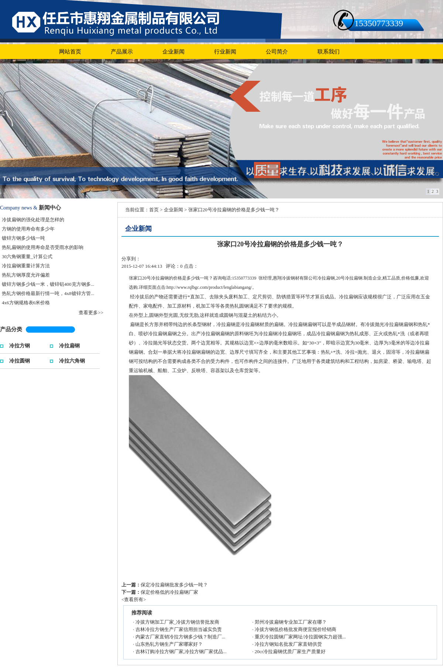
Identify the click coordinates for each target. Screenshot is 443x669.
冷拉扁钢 (69, 345)
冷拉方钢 (19, 345)
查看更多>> (91, 312)
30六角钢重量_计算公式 (27, 256)
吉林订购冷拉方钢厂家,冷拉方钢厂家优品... (181, 651)
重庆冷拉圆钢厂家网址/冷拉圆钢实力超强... (300, 636)
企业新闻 (173, 52)
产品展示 (122, 52)
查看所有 (133, 599)
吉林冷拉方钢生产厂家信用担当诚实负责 (178, 629)
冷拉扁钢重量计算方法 (26, 265)
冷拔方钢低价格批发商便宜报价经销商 (295, 629)
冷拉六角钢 (72, 360)
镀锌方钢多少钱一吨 (23, 238)
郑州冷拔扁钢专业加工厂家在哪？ (291, 622)
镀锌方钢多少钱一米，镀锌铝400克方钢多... (48, 284)
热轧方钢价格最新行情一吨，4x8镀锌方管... (48, 293)
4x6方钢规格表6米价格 (26, 302)
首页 (154, 209)
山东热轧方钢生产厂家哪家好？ (169, 644)
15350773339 (378, 23)
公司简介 (277, 52)
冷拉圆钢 (19, 360)
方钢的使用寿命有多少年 (28, 229)
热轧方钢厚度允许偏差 (26, 275)
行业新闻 (225, 52)
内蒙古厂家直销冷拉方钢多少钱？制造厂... (180, 636)
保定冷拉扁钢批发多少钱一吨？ (174, 584)
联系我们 (328, 52)
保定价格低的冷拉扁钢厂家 (169, 592)
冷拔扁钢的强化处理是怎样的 (33, 219)
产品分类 (11, 329)
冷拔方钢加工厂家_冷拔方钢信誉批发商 (177, 622)
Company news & (18, 208)
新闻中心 (50, 208)
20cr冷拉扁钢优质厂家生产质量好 (290, 651)
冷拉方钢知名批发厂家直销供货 (288, 644)
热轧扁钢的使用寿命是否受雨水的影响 (42, 247)
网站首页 (70, 52)
